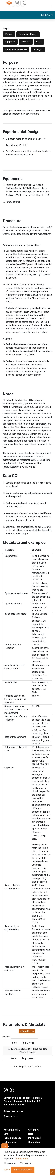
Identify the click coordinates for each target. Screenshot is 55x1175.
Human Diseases (12, 1138)
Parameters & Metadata (16, 49)
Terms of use (11, 1116)
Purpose (9, 34)
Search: (20, 1037)
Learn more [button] (22, 1159)
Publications (10, 1142)
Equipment (10, 42)
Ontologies (37, 49)
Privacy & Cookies (13, 1111)
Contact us (34, 1142)
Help (30, 1134)
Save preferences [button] (23, 1170)
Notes (38, 42)
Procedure (25, 42)
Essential (10, 1164)
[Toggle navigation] (49, 5)
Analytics (25, 1164)
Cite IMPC (33, 1129)
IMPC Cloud (34, 1138)
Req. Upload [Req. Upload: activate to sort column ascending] (28, 1042)
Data (6, 1134)
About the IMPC (12, 1129)
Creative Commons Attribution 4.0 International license (22, 1103)
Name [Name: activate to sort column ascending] (14, 1042)
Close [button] (7, 1170)
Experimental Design (28, 34)
